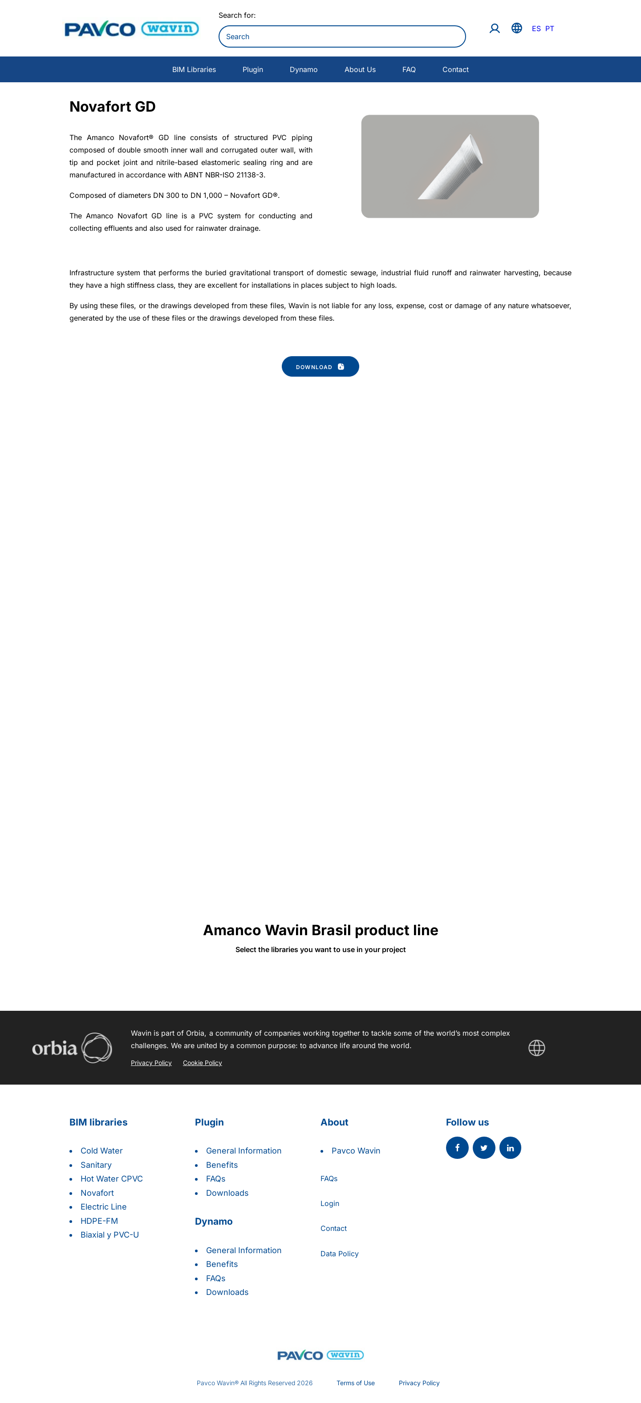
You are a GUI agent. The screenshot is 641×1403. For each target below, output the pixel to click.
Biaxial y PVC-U (110, 1234)
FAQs (216, 1178)
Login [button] (329, 1203)
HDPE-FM (99, 1221)
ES (536, 28)
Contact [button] (333, 1228)
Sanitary (96, 1165)
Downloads (227, 1193)
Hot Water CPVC (112, 1178)
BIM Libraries (194, 69)
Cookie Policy (202, 1062)
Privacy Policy (151, 1062)
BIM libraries (98, 1122)
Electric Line (104, 1206)
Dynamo (304, 69)
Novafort (97, 1193)
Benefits (222, 1165)
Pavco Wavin (356, 1150)
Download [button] (320, 366)
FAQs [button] (328, 1178)
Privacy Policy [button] (419, 1383)
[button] (457, 1148)
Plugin (253, 69)
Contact (455, 69)
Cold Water (102, 1150)
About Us (360, 69)
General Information (244, 1150)
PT (549, 28)
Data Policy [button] (339, 1253)
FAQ (409, 69)
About (334, 1122)
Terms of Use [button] (356, 1383)
